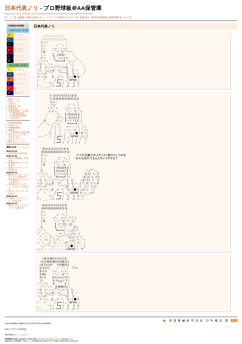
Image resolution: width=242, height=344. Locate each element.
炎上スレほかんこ (22, 335)
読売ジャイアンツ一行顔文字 (18, 168)
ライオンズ (19, 56)
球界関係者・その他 (18, 111)
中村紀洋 (14, 329)
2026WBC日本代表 (17, 153)
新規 (84, 17)
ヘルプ (125, 17)
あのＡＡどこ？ (16, 139)
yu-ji (29, 341)
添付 (61, 17)
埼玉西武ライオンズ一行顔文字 (18, 180)
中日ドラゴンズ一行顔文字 (18, 192)
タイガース (19, 70)
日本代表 (12, 108)
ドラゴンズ (19, 84)
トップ (10, 17)
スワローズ (19, 93)
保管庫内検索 (15, 122)
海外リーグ (13, 101)
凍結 (29, 17)
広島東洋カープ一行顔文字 (18, 163)
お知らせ (12, 125)
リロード (71, 17)
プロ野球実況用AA (17, 115)
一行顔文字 (13, 118)
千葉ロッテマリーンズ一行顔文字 (18, 199)
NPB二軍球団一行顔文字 (18, 159)
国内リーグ (13, 99)
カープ (17, 88)
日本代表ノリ (21, 8)
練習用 (11, 130)
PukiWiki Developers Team (49, 339)
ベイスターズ (20, 74)
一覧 (91, 17)
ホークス (18, 35)
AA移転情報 (14, 127)
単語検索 (101, 17)
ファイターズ (20, 40)
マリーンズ (19, 61)
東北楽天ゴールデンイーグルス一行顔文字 (18, 186)
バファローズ (20, 44)
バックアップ (49, 17)
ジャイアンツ (20, 79)
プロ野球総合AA (16, 113)
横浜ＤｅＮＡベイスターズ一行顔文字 (18, 175)
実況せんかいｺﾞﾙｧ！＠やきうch (18, 135)
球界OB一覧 (14, 106)
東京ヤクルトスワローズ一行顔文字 (18, 206)
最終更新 (114, 17)
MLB (13, 103)
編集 (21, 17)
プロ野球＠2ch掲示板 (19, 132)
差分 (36, 17)
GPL (71, 339)
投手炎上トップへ (17, 141)
